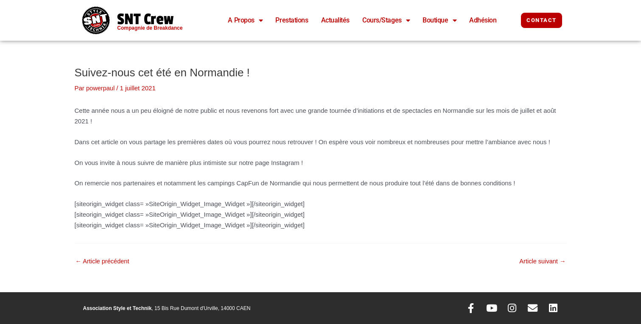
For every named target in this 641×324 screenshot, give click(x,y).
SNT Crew (148, 18)
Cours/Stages (386, 20)
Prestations (291, 20)
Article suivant (542, 261)
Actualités (335, 20)
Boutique (439, 20)
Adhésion (482, 20)
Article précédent (103, 261)
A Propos (245, 20)
